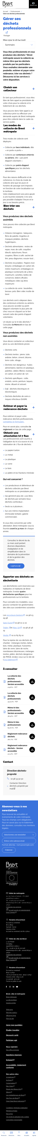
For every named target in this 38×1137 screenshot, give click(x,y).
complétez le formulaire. (14, 422)
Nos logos (9, 1114)
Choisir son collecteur (19, 89)
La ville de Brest (11, 1000)
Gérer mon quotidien (14, 1025)
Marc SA (17, 628)
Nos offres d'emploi (12, 1050)
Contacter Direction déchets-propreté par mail (19, 786)
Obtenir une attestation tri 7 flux (19, 434)
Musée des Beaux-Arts (14, 1089)
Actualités (26, 1133)
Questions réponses (14, 1055)
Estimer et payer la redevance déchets (19, 407)
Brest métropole (11, 997)
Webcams (9, 1009)
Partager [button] (7, 34)
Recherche (3, 1133)
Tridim (7, 628)
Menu (19, 1133)
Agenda (34, 1133)
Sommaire (19, 45)
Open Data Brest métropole (16, 1101)
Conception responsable (14, 1120)
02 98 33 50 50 (17, 779)
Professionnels (15, 11)
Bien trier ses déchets (19, 207)
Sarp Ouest (8, 623)
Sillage (9, 1092)
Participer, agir (11, 1040)
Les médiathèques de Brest (16, 1095)
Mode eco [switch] (34, 4)
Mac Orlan (10, 1086)
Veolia (7, 635)
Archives (9, 1080)
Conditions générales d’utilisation (17, 1108)
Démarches (11, 1133)
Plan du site (10, 1018)
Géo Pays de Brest (13, 1098)
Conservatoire (11, 1083)
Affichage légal (11, 1015)
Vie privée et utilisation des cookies (17, 1117)
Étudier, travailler (12, 1030)
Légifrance (15, 566)
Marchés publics (11, 1012)
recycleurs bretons (16, 615)
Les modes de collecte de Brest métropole (19, 128)
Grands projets (11, 1003)
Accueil (5, 11)
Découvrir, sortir (12, 1035)
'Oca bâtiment (10, 660)
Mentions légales (11, 1111)
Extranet (10, 1060)
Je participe (10, 1077)
